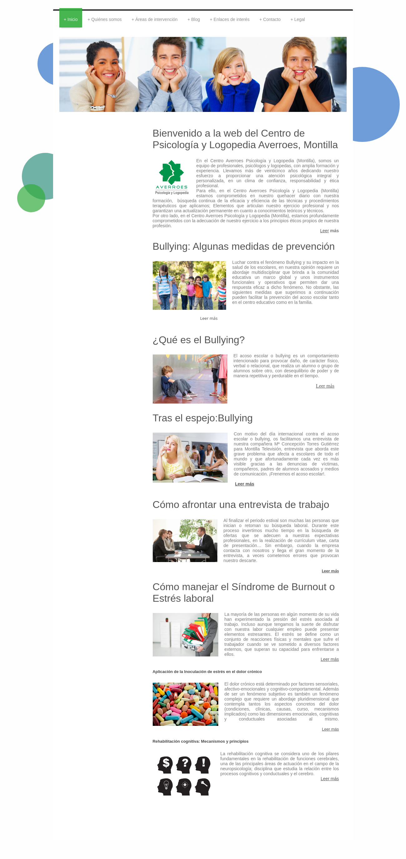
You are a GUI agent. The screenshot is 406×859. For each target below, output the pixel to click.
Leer (324, 230)
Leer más (325, 386)
